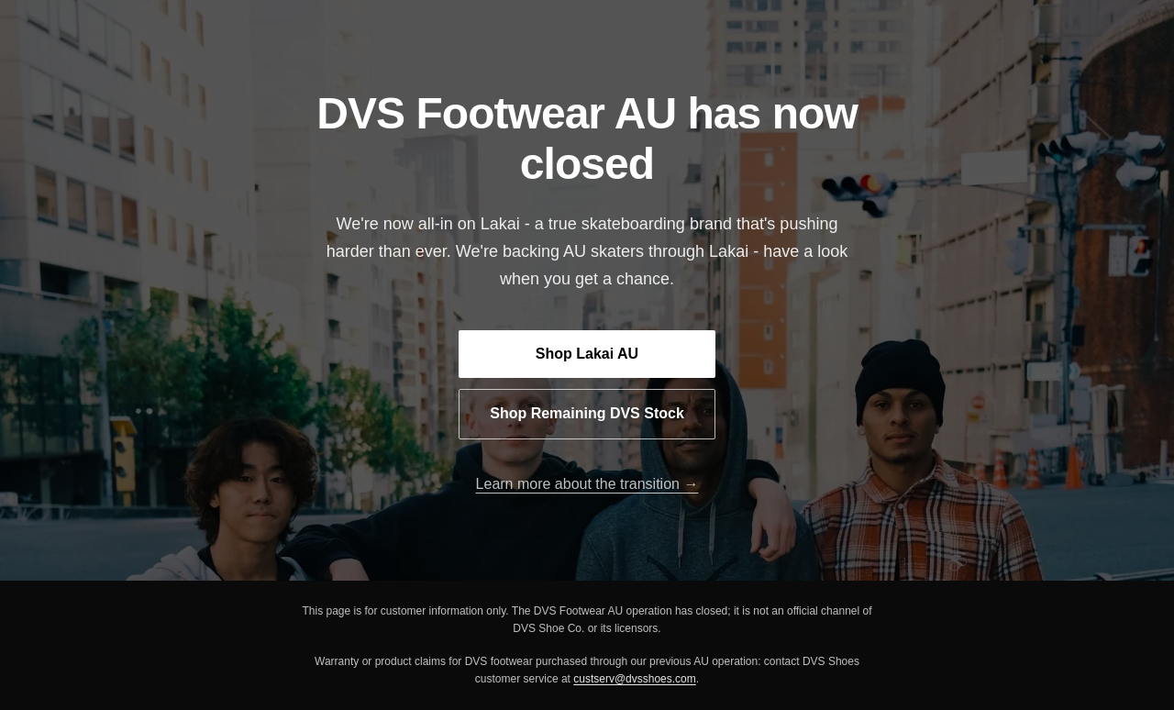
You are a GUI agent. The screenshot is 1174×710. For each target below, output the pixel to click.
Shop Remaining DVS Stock (587, 413)
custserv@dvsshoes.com (634, 678)
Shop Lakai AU (587, 353)
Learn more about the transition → (587, 484)
